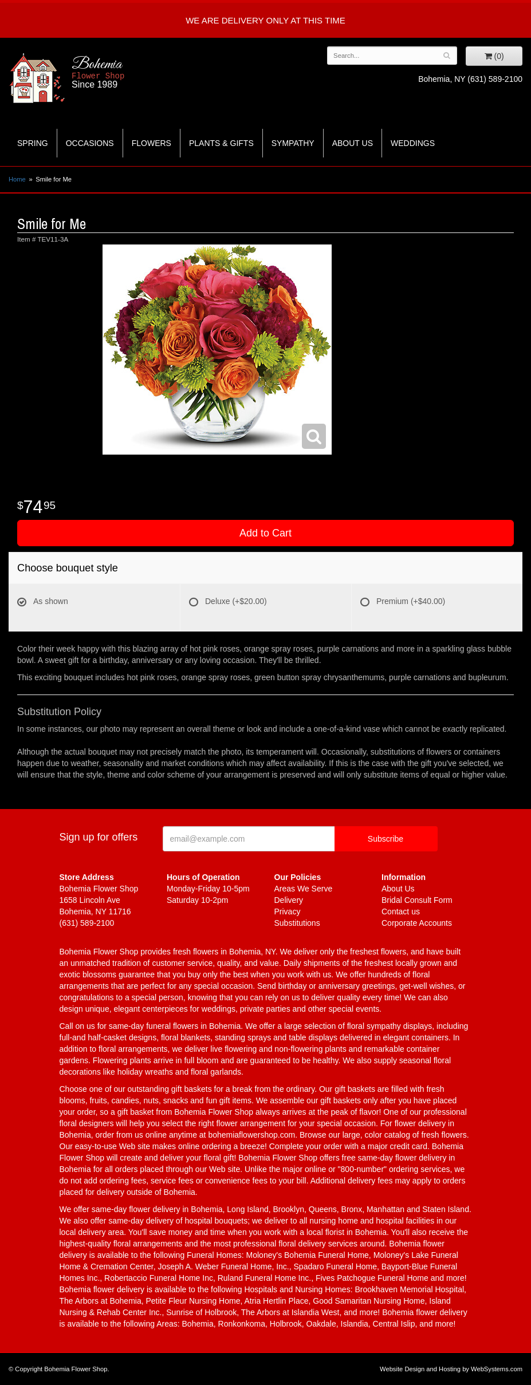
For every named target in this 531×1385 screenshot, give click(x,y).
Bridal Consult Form (417, 900)
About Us (352, 143)
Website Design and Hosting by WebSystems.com (451, 1369)
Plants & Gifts (221, 143)
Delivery (289, 900)
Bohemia (129, 72)
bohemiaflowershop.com (251, 1134)
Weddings (413, 143)
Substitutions (297, 923)
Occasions (90, 143)
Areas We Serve (303, 888)
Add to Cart (265, 533)
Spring (32, 143)
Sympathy (293, 143)
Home (17, 179)
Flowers (151, 143)
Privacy (287, 911)
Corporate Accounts (416, 923)
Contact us (400, 911)
